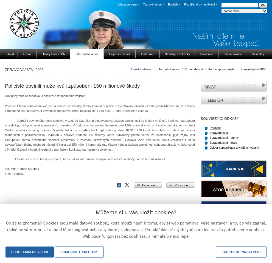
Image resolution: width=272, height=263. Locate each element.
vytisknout (180, 185)
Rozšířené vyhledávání (199, 4)
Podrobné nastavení (241, 252)
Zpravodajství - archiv (224, 137)
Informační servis (168, 69)
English (173, 4)
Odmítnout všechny (79, 252)
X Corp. (127, 185)
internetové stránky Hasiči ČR (234, 100)
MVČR (234, 87)
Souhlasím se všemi (29, 252)
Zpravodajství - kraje (223, 142)
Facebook (119, 185)
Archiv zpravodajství (221, 69)
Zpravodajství (194, 69)
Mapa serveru (127, 4)
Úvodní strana (141, 69)
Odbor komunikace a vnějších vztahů (234, 147)
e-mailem (148, 185)
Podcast (215, 127)
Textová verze (152, 4)
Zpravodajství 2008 (253, 69)
